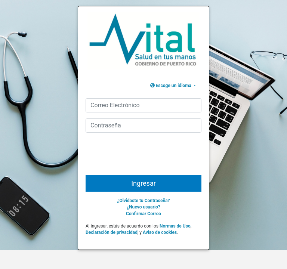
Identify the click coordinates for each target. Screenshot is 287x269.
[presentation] (144, 156)
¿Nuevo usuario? (143, 207)
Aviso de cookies (160, 232)
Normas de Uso (175, 226)
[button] (173, 85)
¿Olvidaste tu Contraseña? (143, 200)
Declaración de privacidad (112, 232)
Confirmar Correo (143, 213)
